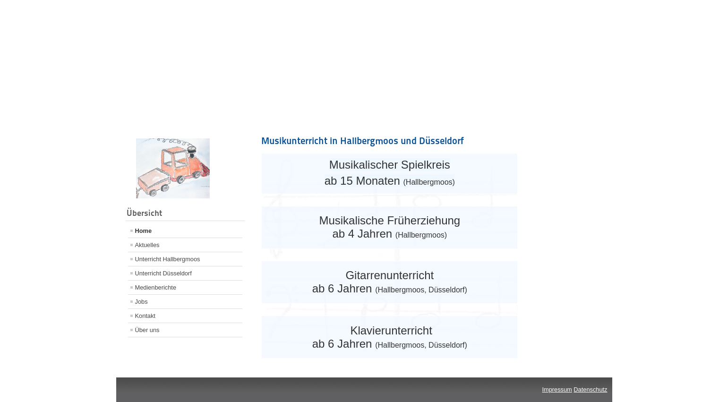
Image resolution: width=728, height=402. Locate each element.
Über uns (147, 330)
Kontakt (145, 315)
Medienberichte (156, 287)
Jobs (141, 301)
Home (143, 230)
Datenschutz (590, 389)
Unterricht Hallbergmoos (167, 259)
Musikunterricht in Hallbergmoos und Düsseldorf (362, 140)
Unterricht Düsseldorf (163, 273)
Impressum (557, 389)
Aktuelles (147, 244)
